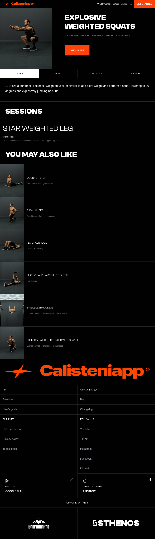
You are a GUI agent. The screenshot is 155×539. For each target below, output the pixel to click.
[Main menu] (126, 4)
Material (135, 73)
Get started (144, 4)
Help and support (12, 429)
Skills (58, 73)
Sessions (8, 399)
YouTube (85, 429)
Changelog (86, 409)
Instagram (86, 448)
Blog (115, 4)
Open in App (77, 50)
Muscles (97, 73)
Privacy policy (11, 439)
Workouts (104, 4)
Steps (19, 73)
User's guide (10, 409)
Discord (84, 468)
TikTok (84, 439)
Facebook (86, 458)
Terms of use (10, 448)
